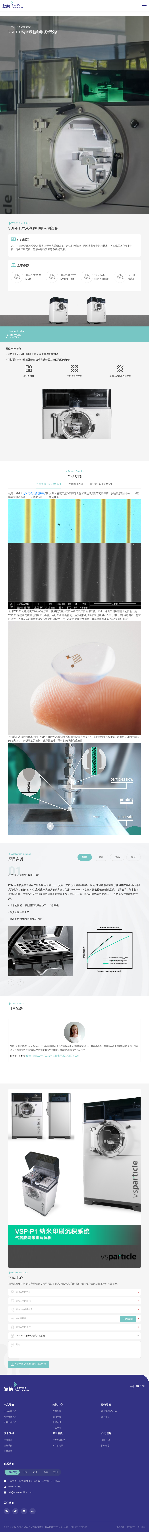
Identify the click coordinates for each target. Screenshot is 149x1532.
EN (137, 1386)
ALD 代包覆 (57, 1445)
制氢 (84, 857)
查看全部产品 (10, 1422)
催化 (101, 857)
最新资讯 (56, 1422)
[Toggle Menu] (144, 5)
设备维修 (8, 1445)
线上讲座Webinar (109, 1411)
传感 (117, 857)
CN (143, 1386)
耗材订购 (8, 1451)
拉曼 (133, 857)
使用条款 (120, 1527)
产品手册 (56, 1428)
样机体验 (8, 1440)
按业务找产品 (10, 1411)
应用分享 (56, 1411)
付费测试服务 (58, 1440)
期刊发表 (56, 1417)
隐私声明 (131, 1527)
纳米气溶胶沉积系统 (34, 493)
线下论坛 (105, 1417)
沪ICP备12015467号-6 (22, 1527)
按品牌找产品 (10, 1417)
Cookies (141, 1527)
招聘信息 (105, 1445)
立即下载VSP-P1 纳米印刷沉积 (30, 1364)
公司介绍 (105, 1440)
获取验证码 (128, 1319)
